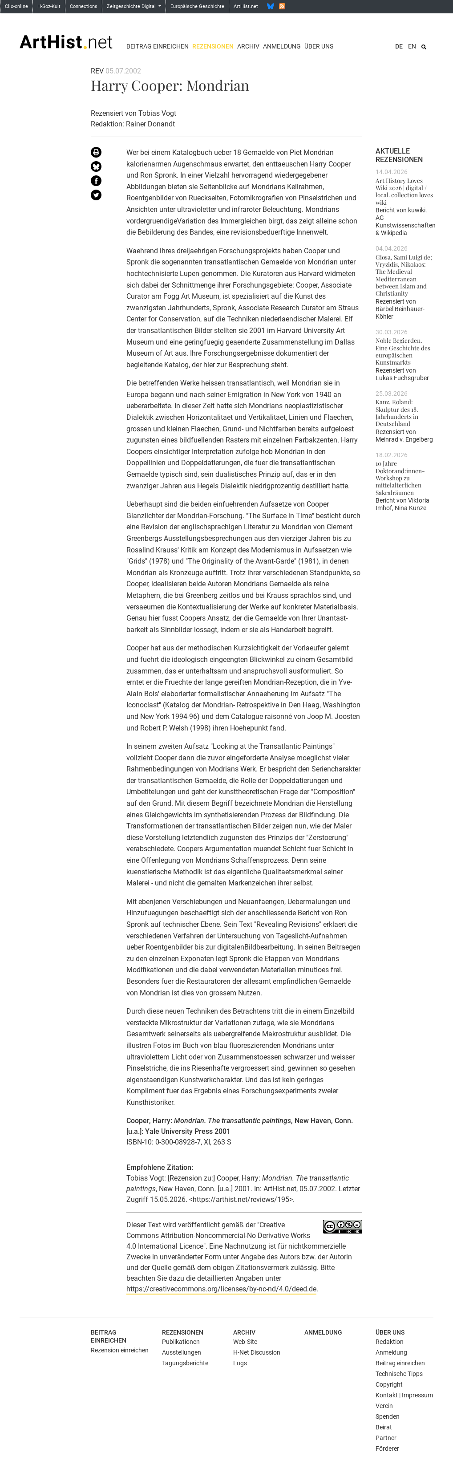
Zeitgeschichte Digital (132, 6)
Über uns (318, 46)
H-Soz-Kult (49, 6)
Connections (83, 6)
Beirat (384, 1427)
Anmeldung (282, 46)
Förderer (387, 1448)
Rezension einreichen (120, 1350)
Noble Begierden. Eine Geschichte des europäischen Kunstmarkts (403, 351)
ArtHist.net (246, 6)
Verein (384, 1405)
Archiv (248, 46)
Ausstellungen (181, 1352)
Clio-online (16, 6)
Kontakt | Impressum (404, 1395)
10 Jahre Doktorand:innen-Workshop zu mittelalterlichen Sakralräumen (400, 477)
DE (399, 46)
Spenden (388, 1416)
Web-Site (245, 1341)
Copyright (389, 1384)
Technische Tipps (399, 1373)
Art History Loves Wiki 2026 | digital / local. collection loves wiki (404, 191)
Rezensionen (213, 46)
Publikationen (181, 1341)
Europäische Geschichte (197, 6)
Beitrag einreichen (157, 46)
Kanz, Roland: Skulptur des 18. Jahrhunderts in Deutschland (397, 412)
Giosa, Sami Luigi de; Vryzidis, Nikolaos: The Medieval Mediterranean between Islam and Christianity (404, 275)
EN (412, 46)
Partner (386, 1437)
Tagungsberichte (185, 1363)
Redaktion (390, 1341)
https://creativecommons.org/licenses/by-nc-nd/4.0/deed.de (221, 1289)
